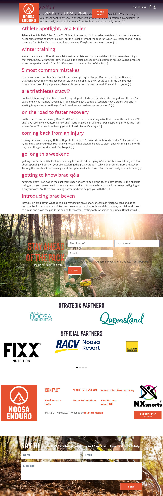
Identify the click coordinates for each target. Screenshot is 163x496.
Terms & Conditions (84, 400)
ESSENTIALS (68, 13)
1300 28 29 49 (139, 7)
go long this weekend (46, 154)
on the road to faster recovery (55, 112)
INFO (117, 13)
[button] (77, 367)
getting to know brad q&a (50, 175)
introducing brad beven (48, 196)
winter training (38, 49)
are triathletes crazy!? (46, 91)
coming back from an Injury (53, 133)
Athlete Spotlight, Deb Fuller (54, 28)
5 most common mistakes (51, 70)
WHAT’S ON (51, 13)
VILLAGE (82, 13)
